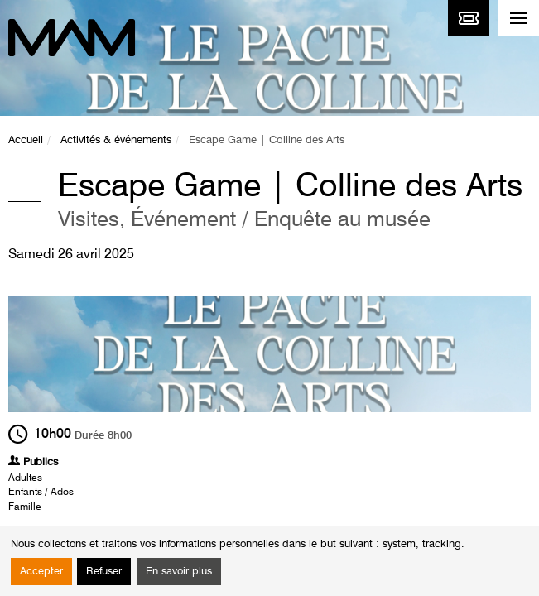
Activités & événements (115, 140)
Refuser (104, 571)
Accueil (25, 140)
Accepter (41, 571)
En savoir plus (179, 571)
